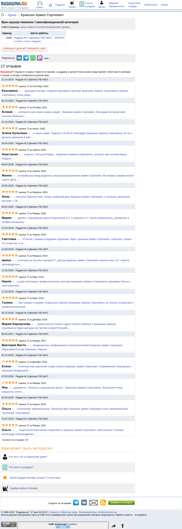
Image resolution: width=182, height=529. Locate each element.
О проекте (54, 512)
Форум (164, 4)
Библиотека (150, 4)
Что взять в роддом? (18, 467)
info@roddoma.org (107, 512)
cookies (72, 524)
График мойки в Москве (20, 488)
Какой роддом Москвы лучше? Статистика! (32, 477)
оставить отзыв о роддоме (27, 41)
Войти (40, 7)
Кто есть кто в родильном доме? (25, 456)
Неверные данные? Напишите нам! (24, 48)
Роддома (60, 4)
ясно (63, 526)
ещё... (47, 58)
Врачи (12, 15)
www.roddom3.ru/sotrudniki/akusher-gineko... (46, 27)
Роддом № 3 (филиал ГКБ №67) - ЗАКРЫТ (39, 37)
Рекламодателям (88, 512)
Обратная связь (69, 512)
